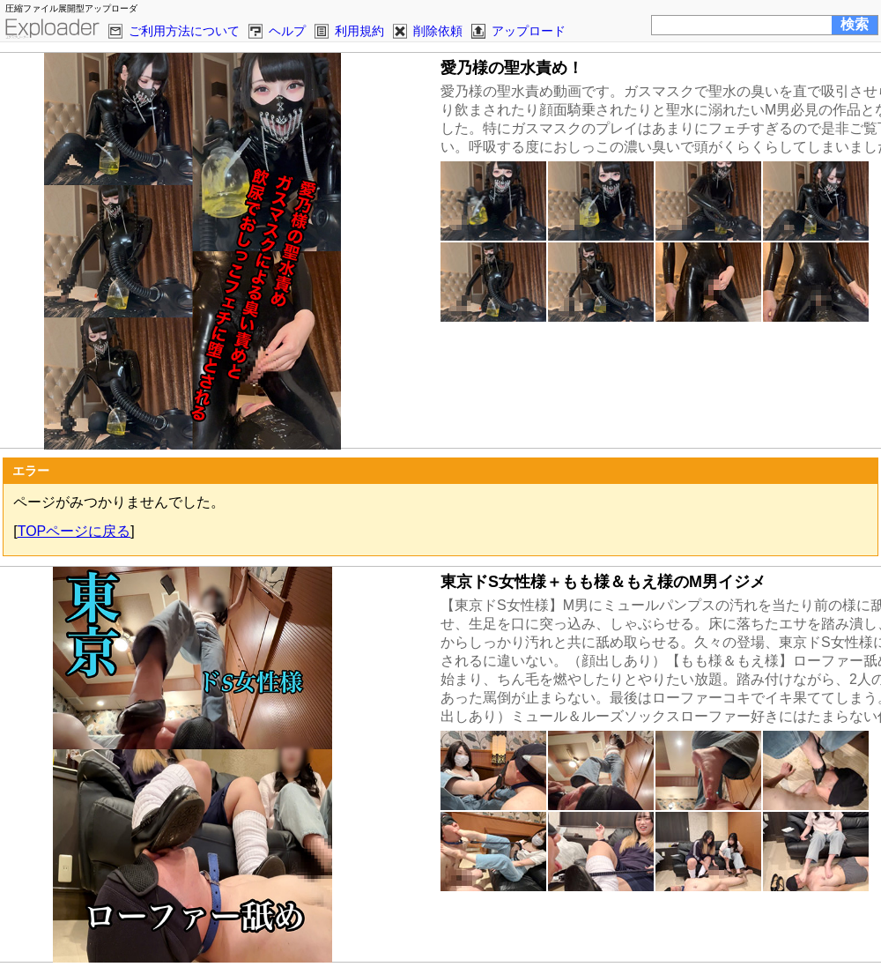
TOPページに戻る (74, 531)
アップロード (529, 31)
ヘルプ (287, 31)
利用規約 (359, 31)
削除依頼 (438, 31)
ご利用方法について (184, 31)
